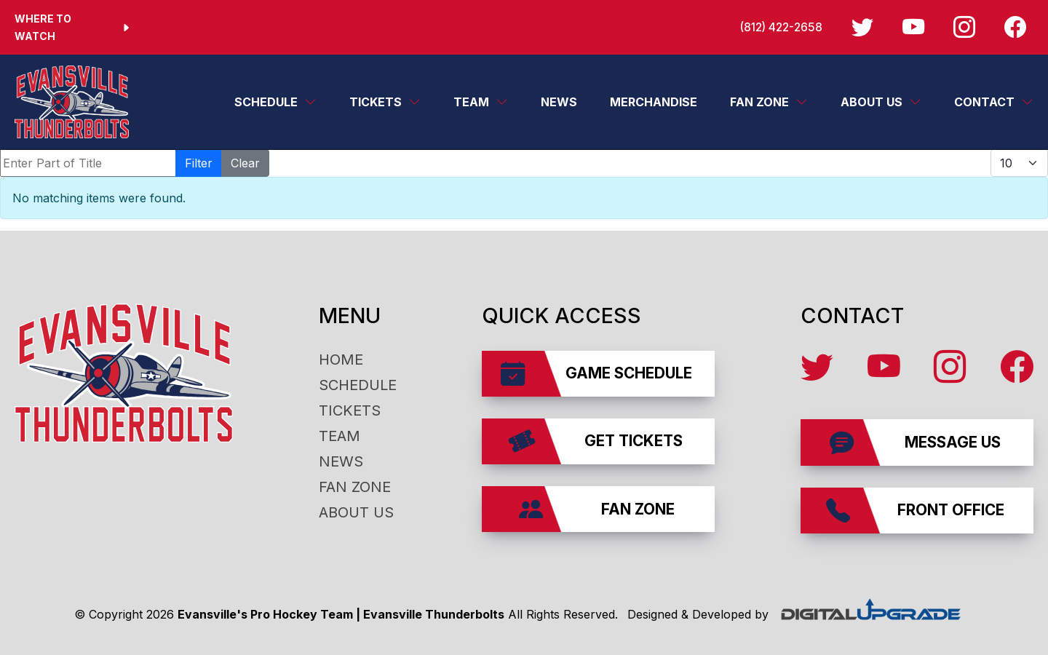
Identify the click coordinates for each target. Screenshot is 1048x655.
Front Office (915, 511)
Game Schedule (596, 374)
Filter (199, 163)
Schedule (266, 102)
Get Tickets (596, 441)
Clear (245, 163)
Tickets (375, 102)
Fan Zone (759, 102)
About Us (871, 102)
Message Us (915, 442)
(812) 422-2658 (775, 27)
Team (471, 102)
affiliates (1026, 567)
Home (341, 359)
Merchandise (653, 102)
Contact (984, 102)
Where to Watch (73, 27)
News (559, 102)
